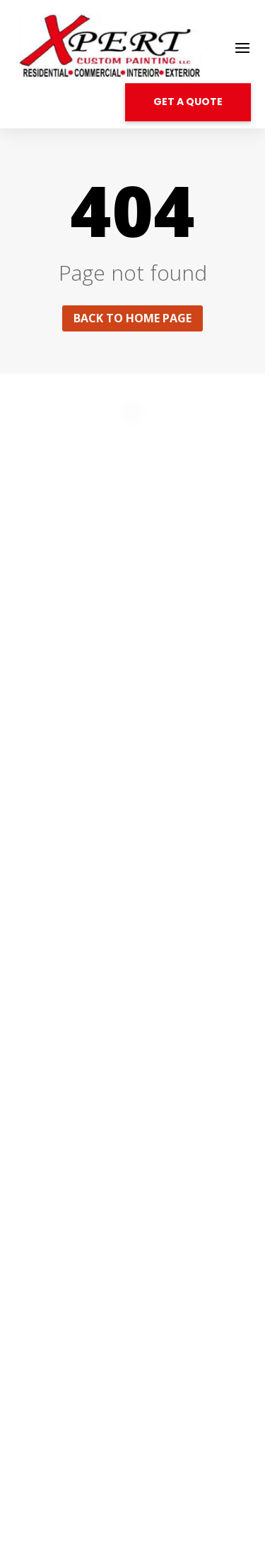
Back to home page (132, 318)
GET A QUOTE (188, 102)
